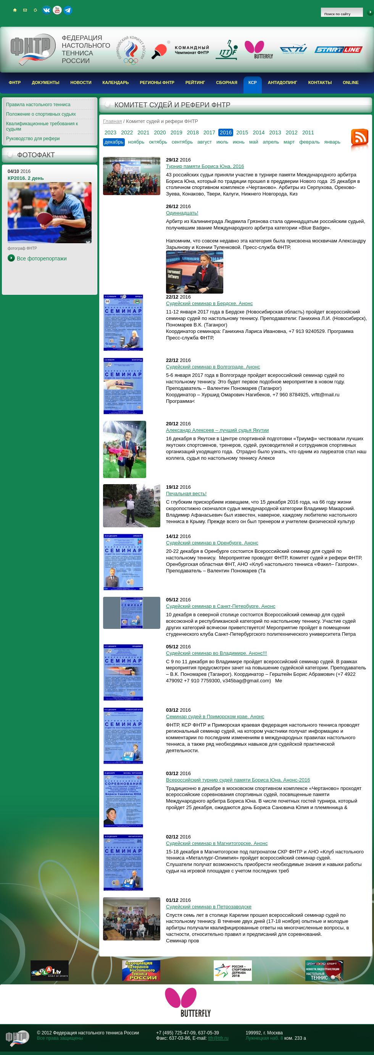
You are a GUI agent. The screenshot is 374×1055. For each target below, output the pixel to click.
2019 (176, 132)
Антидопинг (282, 82)
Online (351, 82)
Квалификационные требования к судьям (42, 126)
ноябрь (136, 142)
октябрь (158, 142)
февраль (309, 142)
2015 (242, 132)
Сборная (226, 82)
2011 (308, 132)
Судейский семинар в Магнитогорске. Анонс (217, 843)
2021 (143, 132)
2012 (292, 132)
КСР (252, 82)
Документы (45, 82)
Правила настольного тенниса (38, 104)
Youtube (57, 10)
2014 (258, 132)
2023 (110, 132)
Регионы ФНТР (157, 82)
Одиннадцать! (182, 213)
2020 (160, 132)
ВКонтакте (46, 10)
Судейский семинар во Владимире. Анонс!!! (216, 653)
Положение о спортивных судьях (41, 114)
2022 (127, 132)
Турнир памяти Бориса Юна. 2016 (205, 166)
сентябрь (182, 142)
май (253, 142)
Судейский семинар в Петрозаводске (208, 907)
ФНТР (15, 82)
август (204, 142)
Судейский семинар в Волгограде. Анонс (213, 367)
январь (332, 142)
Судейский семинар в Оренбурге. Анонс (212, 543)
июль (222, 142)
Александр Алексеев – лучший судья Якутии (217, 430)
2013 (275, 132)
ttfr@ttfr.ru (218, 1038)
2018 (193, 132)
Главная (112, 121)
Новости (81, 82)
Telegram (68, 10)
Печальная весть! (186, 493)
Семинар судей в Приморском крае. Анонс (215, 716)
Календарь (116, 82)
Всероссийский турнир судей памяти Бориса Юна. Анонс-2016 (238, 780)
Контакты (320, 82)
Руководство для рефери (33, 138)
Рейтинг (195, 82)
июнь (239, 142)
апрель (271, 142)
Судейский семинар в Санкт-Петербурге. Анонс (220, 606)
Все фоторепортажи (42, 258)
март (289, 142)
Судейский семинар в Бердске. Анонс (209, 303)
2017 (209, 132)
